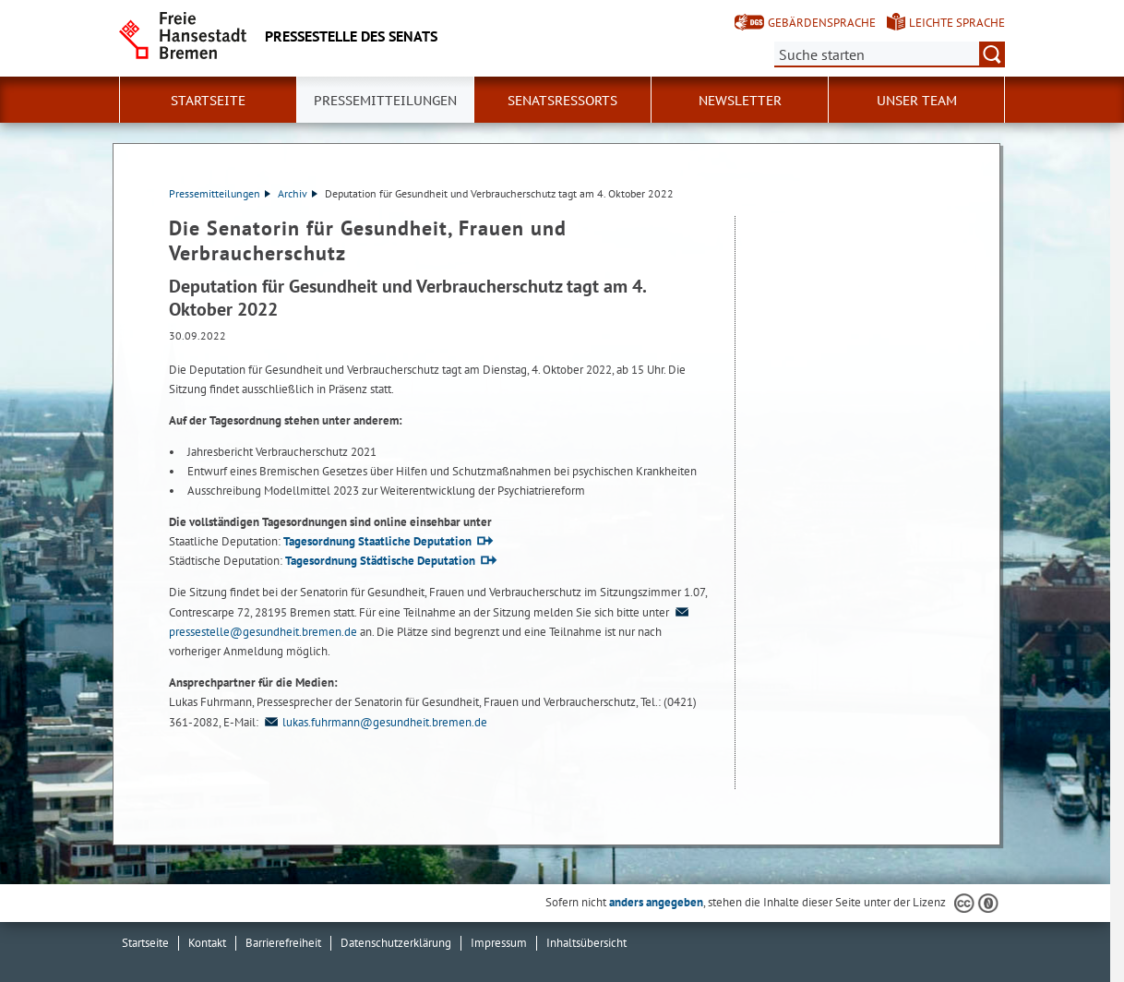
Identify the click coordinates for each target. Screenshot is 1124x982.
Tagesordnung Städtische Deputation (380, 561)
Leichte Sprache (957, 22)
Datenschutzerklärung (396, 943)
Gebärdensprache (822, 22)
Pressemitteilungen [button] (385, 100)
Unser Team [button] (917, 100)
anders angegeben (656, 902)
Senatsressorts (562, 100)
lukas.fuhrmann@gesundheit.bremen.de (374, 722)
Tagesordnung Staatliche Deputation (377, 541)
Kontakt (207, 943)
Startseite (208, 100)
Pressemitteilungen (219, 193)
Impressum (499, 943)
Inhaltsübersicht (586, 943)
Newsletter (740, 100)
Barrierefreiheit (283, 943)
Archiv (297, 193)
